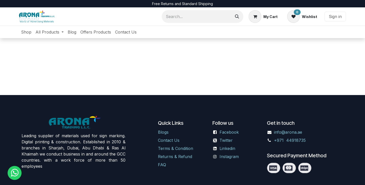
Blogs (163, 132)
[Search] (237, 16)
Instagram (229, 156)
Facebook (229, 132)
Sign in (335, 16)
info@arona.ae (288, 132)
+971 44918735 (290, 140)
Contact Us (168, 140)
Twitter (226, 140)
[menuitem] (26, 32)
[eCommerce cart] (263, 16)
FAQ (162, 164)
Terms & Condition (175, 148)
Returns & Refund (175, 156)
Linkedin (227, 148)
